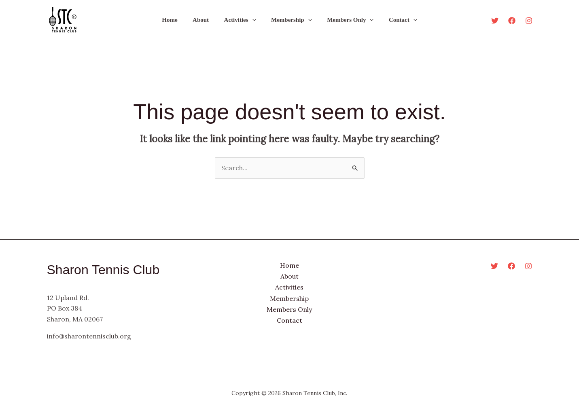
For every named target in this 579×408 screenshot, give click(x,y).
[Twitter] (494, 20)
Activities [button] (241, 19)
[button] (253, 19)
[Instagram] (528, 20)
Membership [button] (289, 19)
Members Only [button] (345, 19)
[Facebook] (511, 20)
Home (177, 20)
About (205, 20)
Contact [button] (395, 19)
